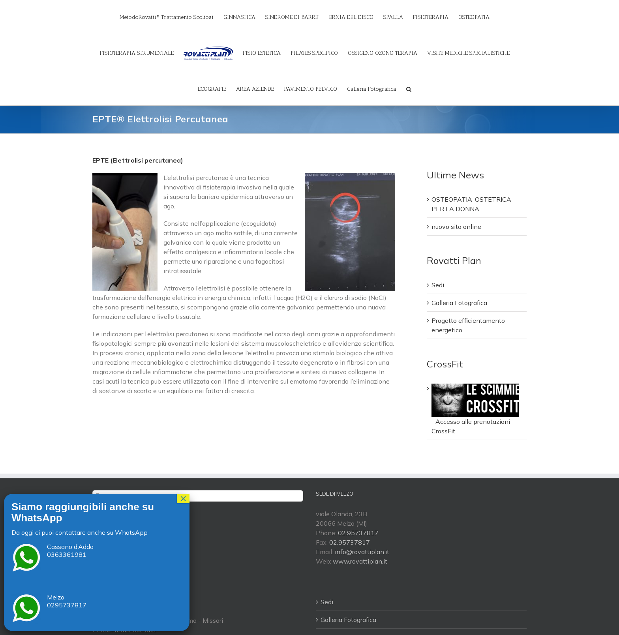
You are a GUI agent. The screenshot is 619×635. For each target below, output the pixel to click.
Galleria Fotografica (459, 303)
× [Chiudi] (183, 498)
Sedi (437, 285)
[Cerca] (408, 88)
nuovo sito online (456, 227)
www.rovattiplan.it (360, 561)
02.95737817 (358, 533)
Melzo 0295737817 (66, 601)
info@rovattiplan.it (362, 552)
